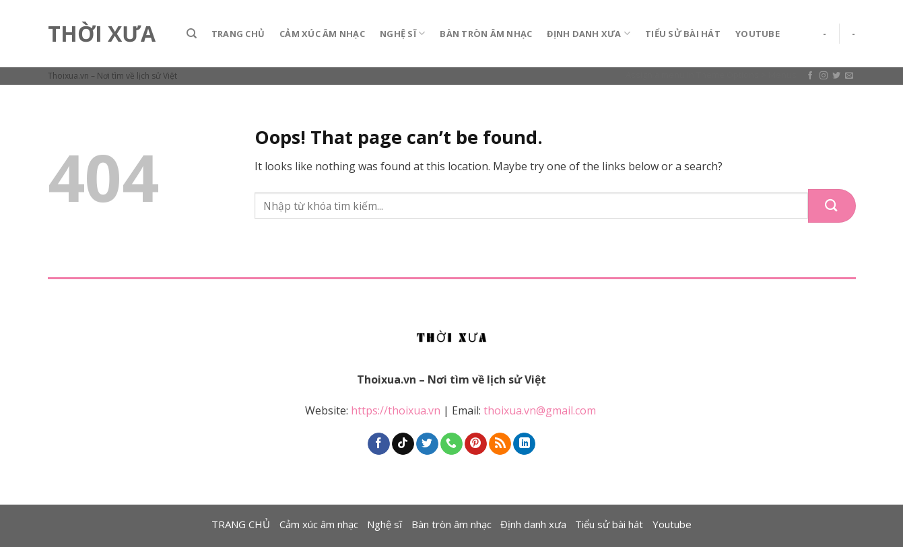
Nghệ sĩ (402, 33)
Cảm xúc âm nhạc (322, 34)
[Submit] (832, 206)
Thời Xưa (102, 33)
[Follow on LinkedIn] (524, 444)
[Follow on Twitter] (836, 76)
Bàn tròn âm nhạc (486, 34)
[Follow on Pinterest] (476, 444)
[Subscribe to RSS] (500, 444)
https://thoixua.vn (395, 410)
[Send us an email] (849, 76)
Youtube (757, 34)
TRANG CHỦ (238, 34)
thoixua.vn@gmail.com (541, 410)
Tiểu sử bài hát (683, 34)
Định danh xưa (588, 33)
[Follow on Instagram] (824, 76)
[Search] (192, 33)
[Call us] (451, 444)
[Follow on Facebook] (810, 76)
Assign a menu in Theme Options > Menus (711, 75)
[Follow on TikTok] (403, 444)
